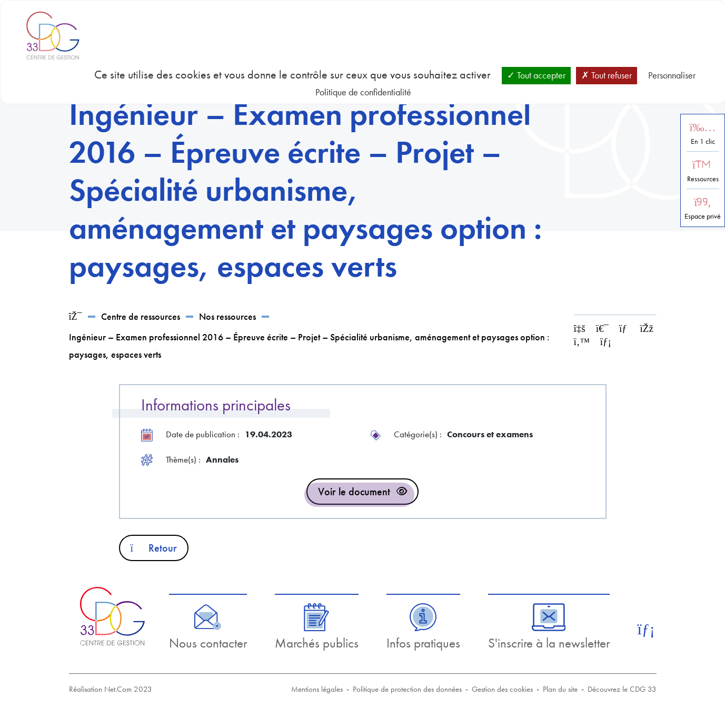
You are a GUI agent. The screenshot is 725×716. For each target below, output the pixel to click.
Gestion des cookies (502, 689)
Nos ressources (227, 316)
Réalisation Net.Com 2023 (110, 689)
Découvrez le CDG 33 (622, 689)
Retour (154, 548)
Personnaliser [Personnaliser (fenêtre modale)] (672, 75)
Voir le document (354, 491)
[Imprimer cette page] (602, 328)
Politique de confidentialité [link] (363, 92)
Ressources (703, 179)
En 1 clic (703, 141)
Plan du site (560, 689)
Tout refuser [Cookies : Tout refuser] (606, 75)
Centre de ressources (140, 316)
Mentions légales (317, 689)
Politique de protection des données (407, 689)
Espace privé (702, 216)
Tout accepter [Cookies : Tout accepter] (536, 75)
